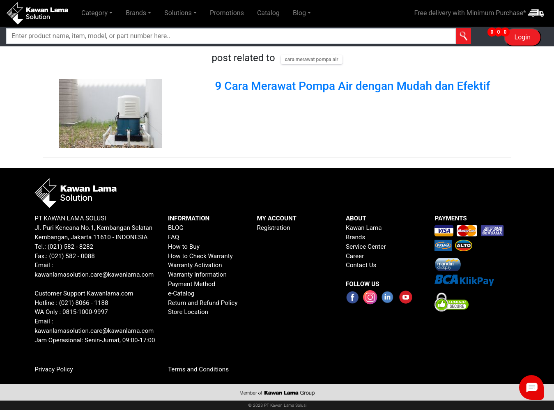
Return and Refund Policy (203, 303)
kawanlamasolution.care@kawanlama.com (94, 274)
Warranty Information (197, 274)
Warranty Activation (195, 265)
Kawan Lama (364, 227)
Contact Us (361, 265)
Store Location (188, 312)
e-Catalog (181, 293)
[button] (97, 13)
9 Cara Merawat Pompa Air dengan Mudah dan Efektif (352, 86)
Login (523, 37)
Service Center (366, 246)
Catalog (268, 13)
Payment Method (191, 284)
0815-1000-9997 (85, 312)
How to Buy (184, 246)
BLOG (176, 227)
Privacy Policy (53, 369)
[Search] (196, 36)
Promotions (227, 13)
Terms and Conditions (198, 369)
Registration (273, 227)
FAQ (173, 237)
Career (355, 256)
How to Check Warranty (200, 256)
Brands (355, 237)
